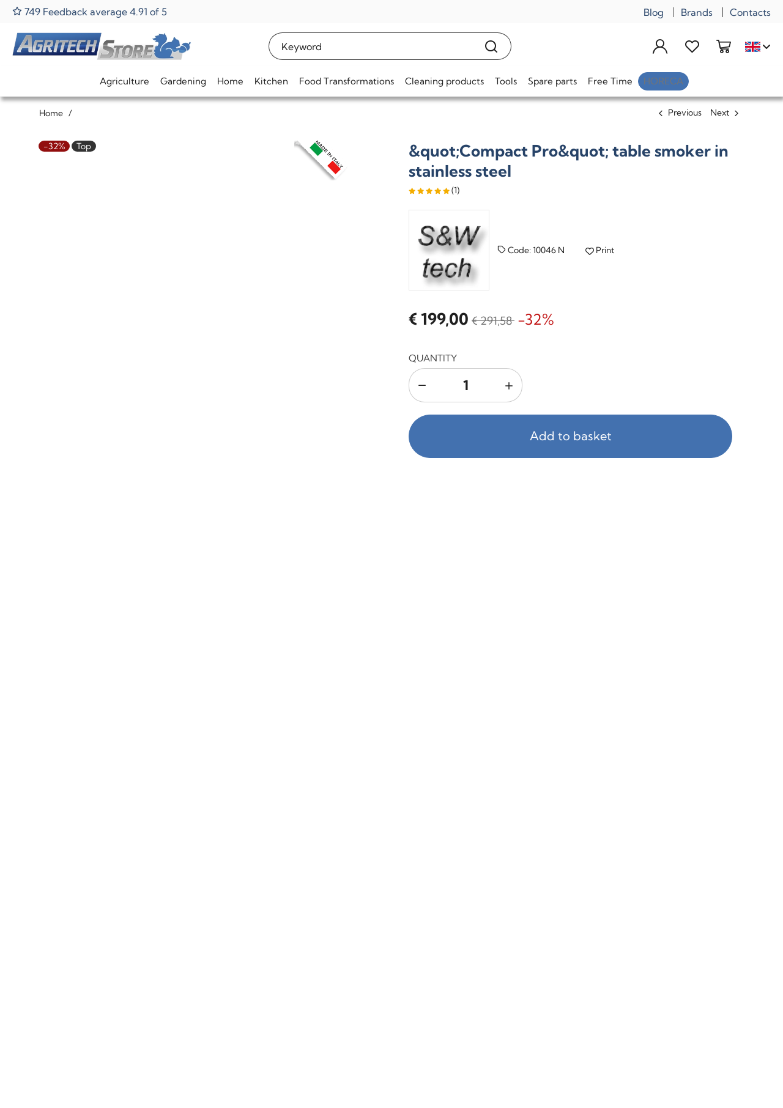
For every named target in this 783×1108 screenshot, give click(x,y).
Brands (697, 12)
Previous (685, 112)
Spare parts (552, 81)
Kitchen (271, 81)
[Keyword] (371, 46)
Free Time (610, 81)
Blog (654, 12)
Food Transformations (346, 81)
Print (599, 250)
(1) (434, 190)
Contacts (750, 12)
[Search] (491, 46)
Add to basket (571, 435)
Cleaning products (444, 81)
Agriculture (124, 81)
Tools (506, 81)
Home (230, 81)
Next (719, 112)
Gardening (183, 81)
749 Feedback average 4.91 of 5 (89, 11)
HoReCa (663, 81)
